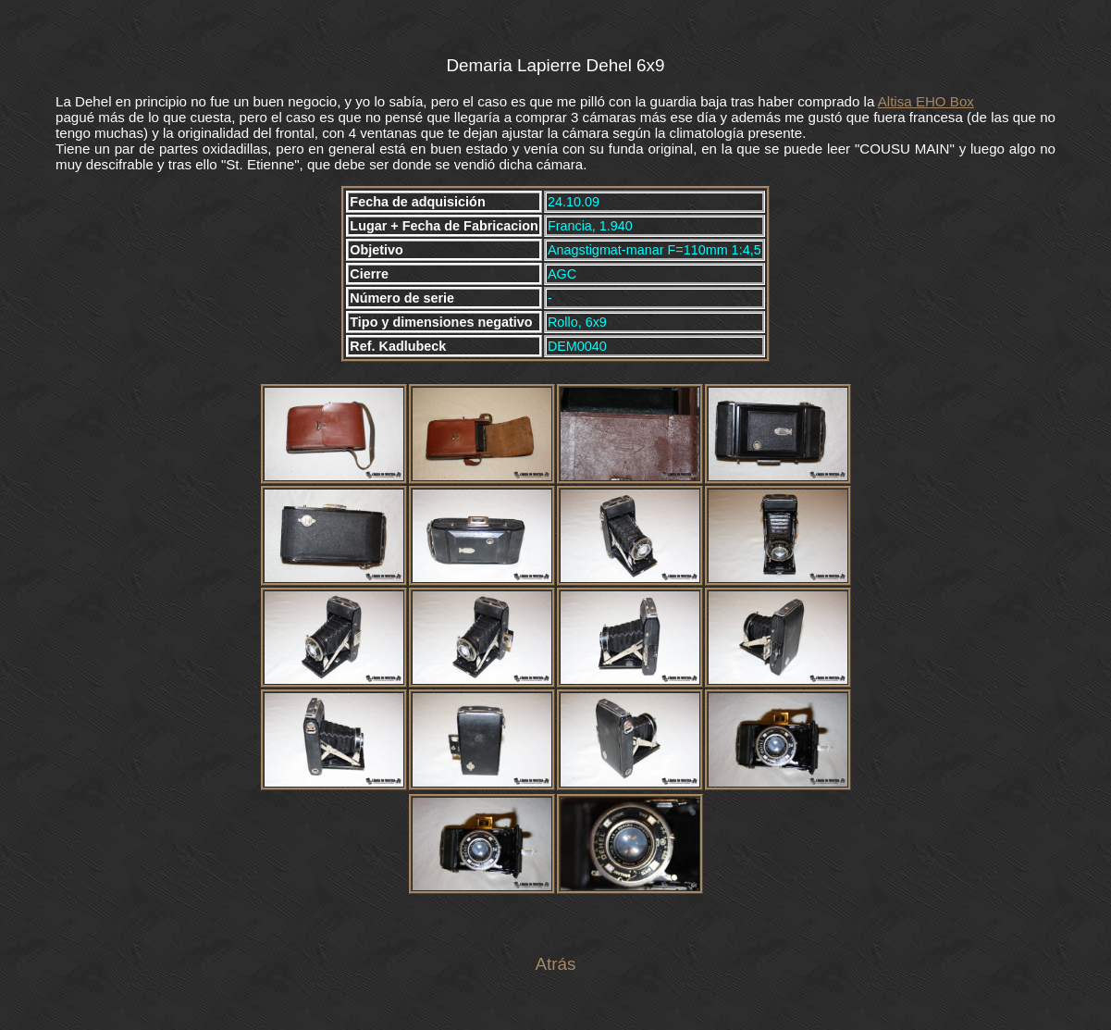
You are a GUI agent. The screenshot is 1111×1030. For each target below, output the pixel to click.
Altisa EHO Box (926, 101)
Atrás (555, 964)
